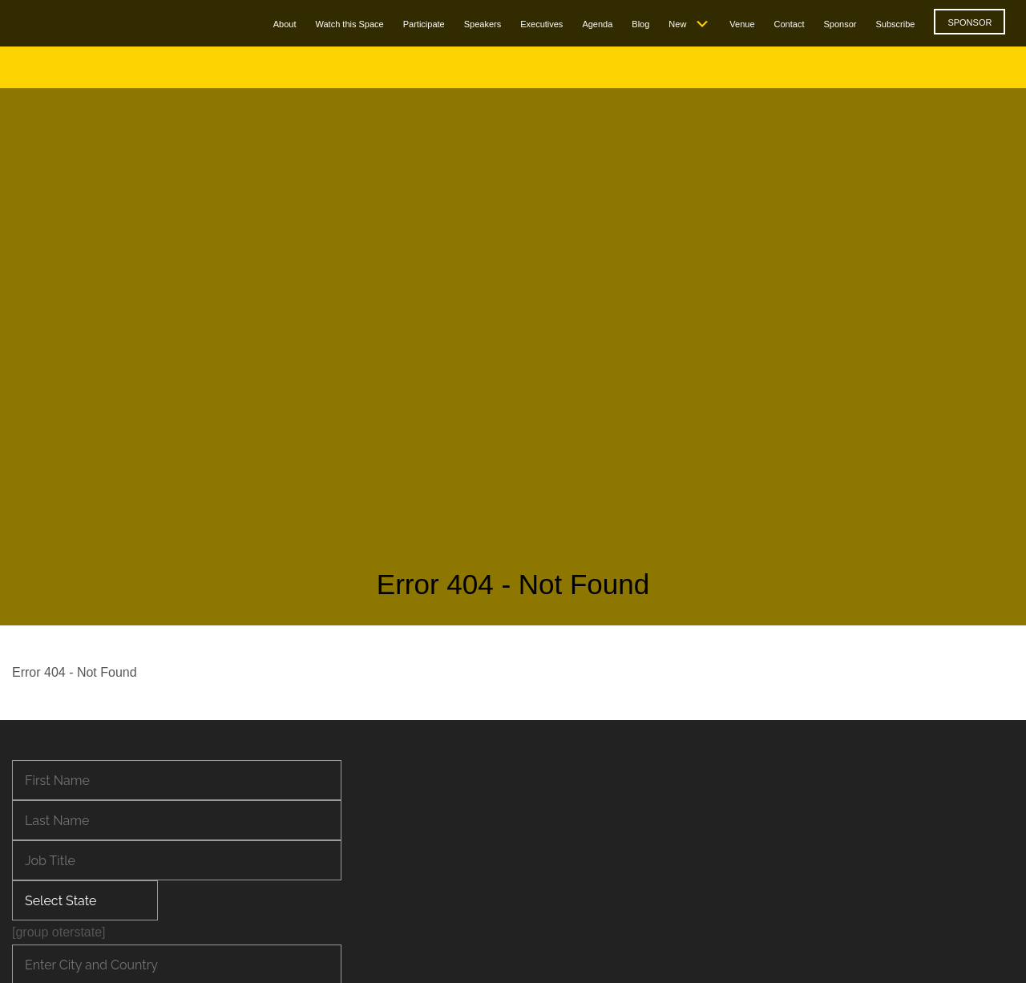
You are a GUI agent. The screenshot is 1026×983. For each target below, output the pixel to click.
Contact (789, 24)
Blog (640, 24)
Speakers (482, 24)
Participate (424, 24)
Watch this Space (350, 24)
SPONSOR (969, 22)
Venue (741, 24)
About (285, 24)
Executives (541, 24)
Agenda (597, 24)
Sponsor (839, 24)
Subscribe (895, 24)
